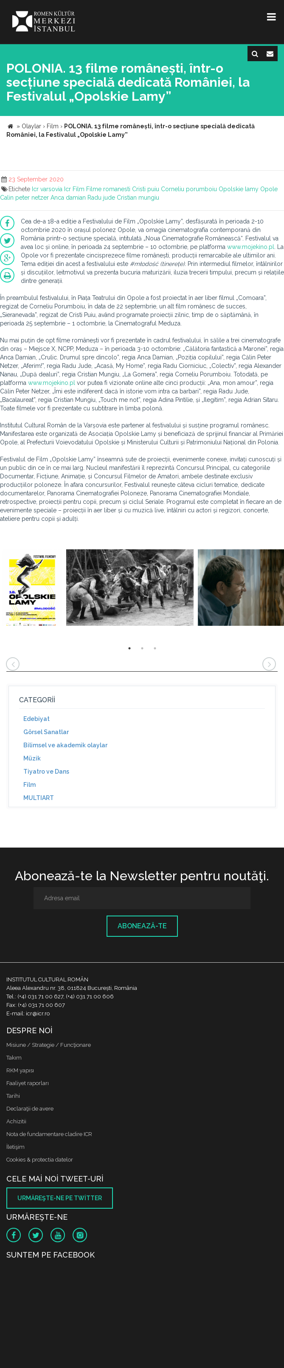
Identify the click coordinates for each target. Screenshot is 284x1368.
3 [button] (155, 648)
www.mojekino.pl (250, 246)
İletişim (15, 1147)
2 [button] (142, 648)
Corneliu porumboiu (189, 189)
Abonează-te (142, 926)
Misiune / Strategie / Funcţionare (48, 1045)
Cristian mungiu (138, 197)
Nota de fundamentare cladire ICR (49, 1134)
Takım (14, 1057)
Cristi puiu (145, 189)
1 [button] (129, 648)
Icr (67, 189)
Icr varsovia (47, 189)
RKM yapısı (20, 1070)
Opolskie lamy (239, 189)
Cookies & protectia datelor (39, 1159)
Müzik (32, 758)
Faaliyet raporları (27, 1083)
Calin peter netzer (24, 197)
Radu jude (101, 197)
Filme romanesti (108, 189)
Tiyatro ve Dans (46, 771)
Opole (269, 189)
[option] (32, 588)
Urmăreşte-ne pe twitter (59, 1198)
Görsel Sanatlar (46, 732)
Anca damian (68, 197)
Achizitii (16, 1121)
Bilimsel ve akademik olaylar (65, 745)
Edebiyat (36, 718)
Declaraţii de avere (29, 1108)
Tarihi (13, 1096)
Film (78, 189)
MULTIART (38, 797)
